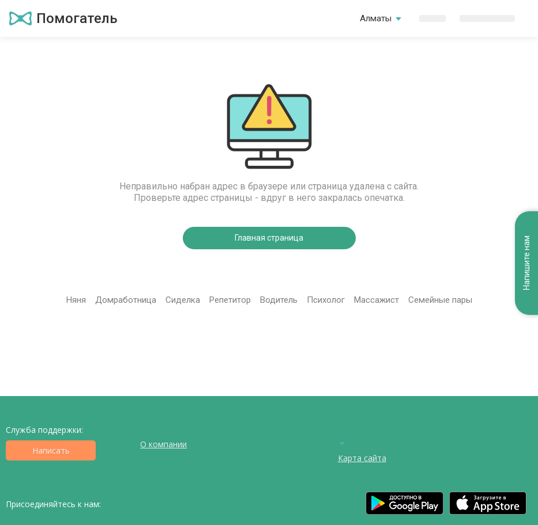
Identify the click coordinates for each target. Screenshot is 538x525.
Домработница (125, 300)
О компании (163, 444)
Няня (76, 300)
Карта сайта (362, 458)
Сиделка (182, 300)
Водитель (279, 300)
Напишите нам (526, 263)
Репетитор (230, 300)
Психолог (326, 300)
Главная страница (269, 237)
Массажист (376, 300)
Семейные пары (440, 300)
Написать (51, 450)
